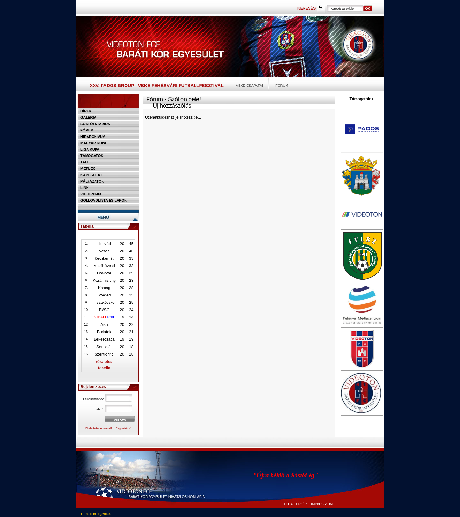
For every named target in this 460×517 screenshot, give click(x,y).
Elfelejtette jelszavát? (98, 428)
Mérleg (88, 168)
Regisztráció (124, 428)
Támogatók (91, 156)
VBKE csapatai (249, 85)
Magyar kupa (93, 143)
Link (84, 188)
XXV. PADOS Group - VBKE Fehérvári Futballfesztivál (157, 85)
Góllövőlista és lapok (103, 200)
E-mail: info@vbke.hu (98, 514)
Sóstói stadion (95, 124)
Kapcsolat (91, 175)
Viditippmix (90, 194)
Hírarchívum (92, 137)
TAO (84, 162)
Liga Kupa (89, 149)
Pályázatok (92, 181)
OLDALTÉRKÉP (295, 504)
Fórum (281, 85)
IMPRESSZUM (322, 504)
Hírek (85, 111)
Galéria (88, 117)
